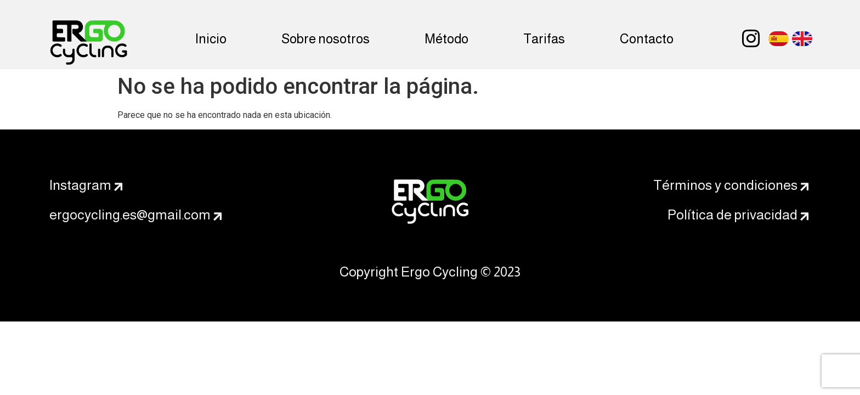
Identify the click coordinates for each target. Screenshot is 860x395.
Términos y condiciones (725, 185)
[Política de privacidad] (805, 217)
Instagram (80, 185)
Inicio (211, 38)
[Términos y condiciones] (805, 187)
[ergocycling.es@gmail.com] (218, 217)
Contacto (647, 38)
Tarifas (544, 38)
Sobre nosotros (325, 38)
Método (446, 38)
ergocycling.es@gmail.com (130, 214)
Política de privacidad (732, 214)
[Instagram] (118, 187)
